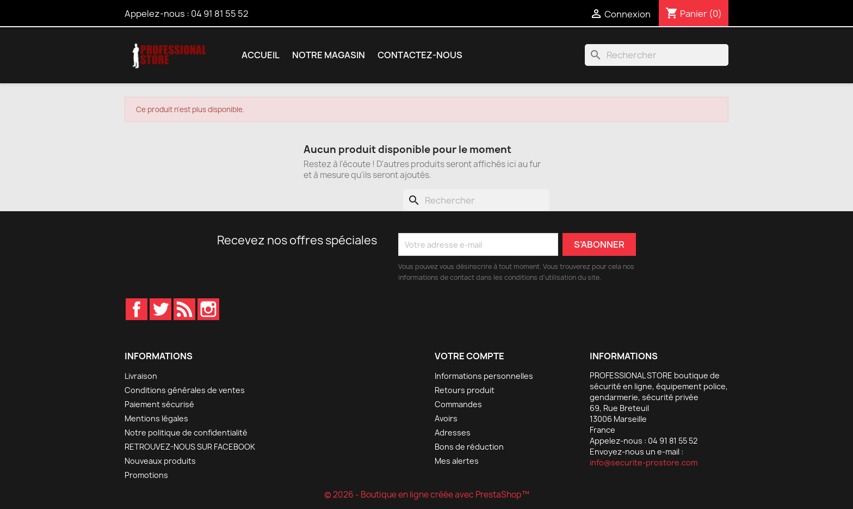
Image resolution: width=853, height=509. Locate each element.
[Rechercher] (656, 55)
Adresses (453, 432)
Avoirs (446, 418)
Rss (184, 309)
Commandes (458, 404)
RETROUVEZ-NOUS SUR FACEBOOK (190, 446)
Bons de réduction (469, 446)
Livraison (141, 376)
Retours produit (465, 390)
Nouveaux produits (160, 461)
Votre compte (469, 356)
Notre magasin (328, 55)
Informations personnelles (484, 376)
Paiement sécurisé (159, 404)
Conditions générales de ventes (185, 390)
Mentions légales (156, 418)
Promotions (146, 475)
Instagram (208, 309)
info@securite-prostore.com (643, 462)
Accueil (261, 55)
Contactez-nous (420, 55)
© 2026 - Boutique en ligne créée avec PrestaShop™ (426, 494)
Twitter (160, 309)
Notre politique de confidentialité (186, 432)
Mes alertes (457, 461)
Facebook (136, 309)
